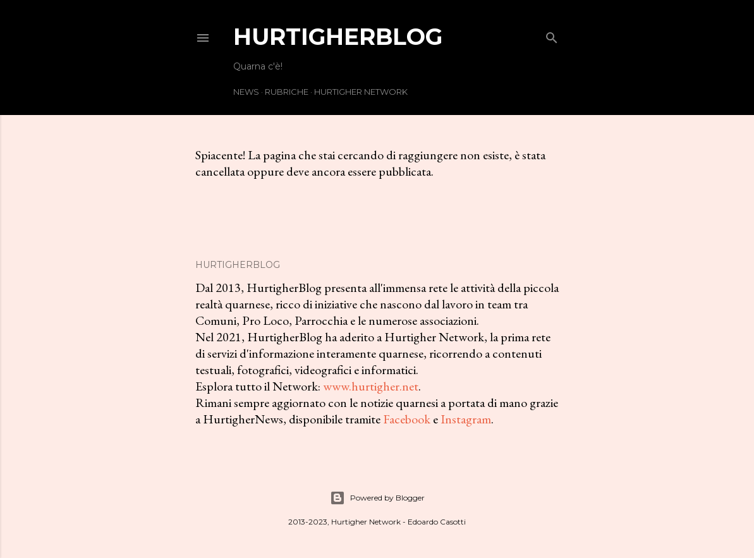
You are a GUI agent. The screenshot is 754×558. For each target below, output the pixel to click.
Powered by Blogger (377, 498)
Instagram (466, 419)
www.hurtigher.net (370, 386)
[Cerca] (551, 35)
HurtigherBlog (337, 37)
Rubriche (286, 92)
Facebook (406, 419)
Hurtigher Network (361, 92)
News (246, 92)
